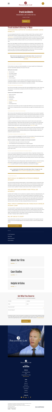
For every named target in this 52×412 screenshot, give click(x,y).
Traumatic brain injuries (13, 100)
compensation (32, 137)
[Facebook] (30, 397)
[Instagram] (23, 397)
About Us (26, 383)
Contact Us (26, 392)
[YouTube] (21, 397)
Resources (26, 385)
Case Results (26, 388)
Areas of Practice (26, 386)
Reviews (26, 390)
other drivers (33, 125)
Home (26, 381)
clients (16, 127)
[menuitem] (26, 234)
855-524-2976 (26, 366)
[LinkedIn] (26, 397)
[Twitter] (28, 397)
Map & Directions (26, 376)
